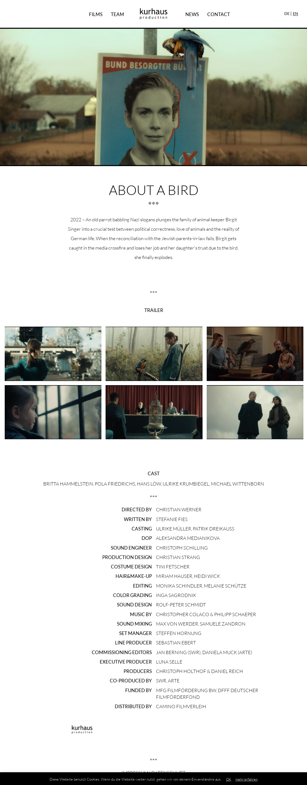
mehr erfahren (247, 779)
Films (96, 14)
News (192, 14)
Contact (218, 14)
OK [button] (228, 779)
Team (117, 14)
